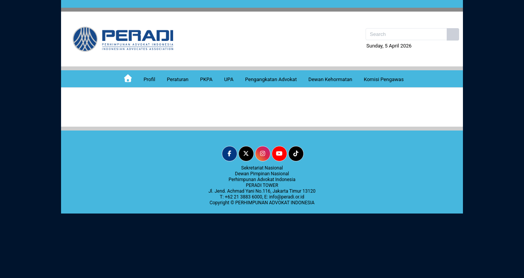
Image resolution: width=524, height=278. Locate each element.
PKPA (206, 79)
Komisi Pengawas (383, 79)
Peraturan (178, 79)
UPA (228, 79)
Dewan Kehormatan (330, 79)
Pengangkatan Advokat (271, 79)
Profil (149, 79)
